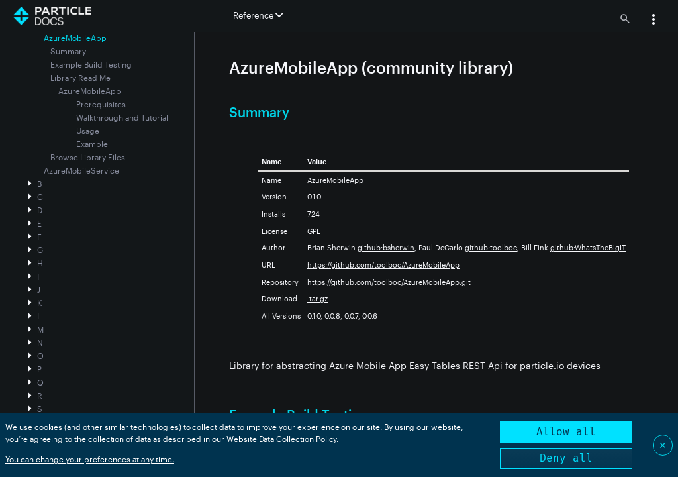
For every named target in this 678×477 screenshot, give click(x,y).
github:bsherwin (386, 247)
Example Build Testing (91, 64)
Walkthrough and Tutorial (122, 117)
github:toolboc (491, 247)
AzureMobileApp (89, 90)
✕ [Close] (663, 445)
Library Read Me (80, 77)
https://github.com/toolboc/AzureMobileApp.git (389, 282)
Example (92, 143)
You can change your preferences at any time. (89, 459)
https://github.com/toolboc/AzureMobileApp (383, 264)
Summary (68, 51)
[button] (653, 20)
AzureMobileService (81, 170)
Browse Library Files (87, 157)
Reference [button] (258, 15)
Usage (87, 130)
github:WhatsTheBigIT (588, 247)
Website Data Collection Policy (281, 438)
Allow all (566, 431)
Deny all (566, 458)
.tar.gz (317, 298)
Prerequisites (101, 104)
